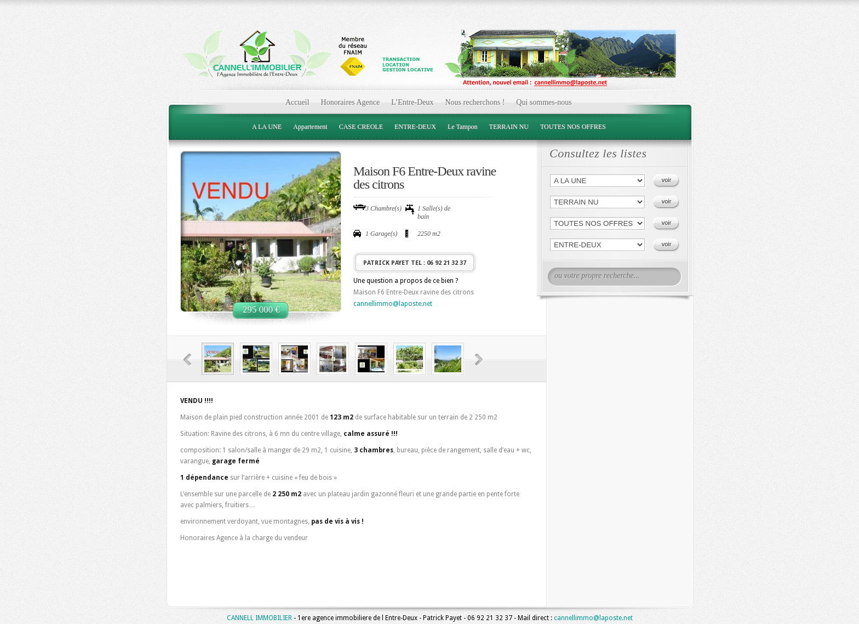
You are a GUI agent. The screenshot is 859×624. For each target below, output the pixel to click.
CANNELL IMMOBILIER (259, 618)
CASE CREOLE (361, 127)
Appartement (310, 127)
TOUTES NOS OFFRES (573, 127)
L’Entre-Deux (412, 102)
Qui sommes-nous (544, 102)
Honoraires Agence (350, 102)
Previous (188, 360)
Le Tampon (463, 127)
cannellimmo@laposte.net (392, 304)
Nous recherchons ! (475, 102)
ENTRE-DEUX (415, 127)
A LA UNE (267, 127)
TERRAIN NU (509, 127)
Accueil (297, 102)
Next (479, 360)
